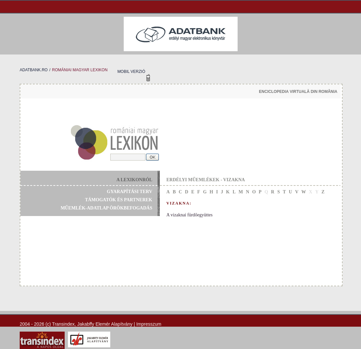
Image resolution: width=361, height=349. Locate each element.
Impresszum (148, 324)
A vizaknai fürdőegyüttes (189, 214)
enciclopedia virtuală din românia (298, 91)
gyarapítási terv (129, 191)
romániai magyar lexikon (79, 70)
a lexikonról (134, 179)
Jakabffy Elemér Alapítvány (105, 324)
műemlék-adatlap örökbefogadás (106, 208)
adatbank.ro (34, 70)
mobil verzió (131, 71)
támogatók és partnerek (118, 199)
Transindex (63, 324)
